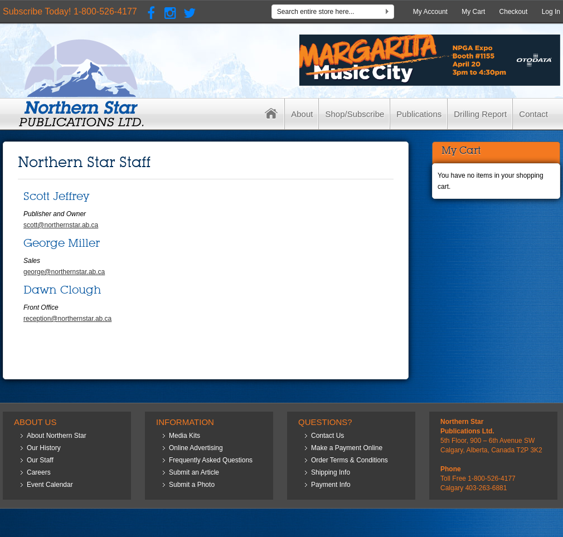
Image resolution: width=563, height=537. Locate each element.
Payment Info (331, 485)
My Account (430, 12)
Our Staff (40, 460)
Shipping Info (330, 472)
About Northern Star (56, 436)
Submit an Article (194, 472)
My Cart (473, 12)
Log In (551, 12)
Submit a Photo (192, 485)
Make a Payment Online (346, 448)
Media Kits (184, 436)
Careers (39, 472)
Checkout (513, 12)
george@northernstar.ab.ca (64, 272)
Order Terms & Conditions (349, 460)
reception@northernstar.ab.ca (67, 319)
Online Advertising (196, 448)
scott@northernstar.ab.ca (60, 225)
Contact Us (327, 436)
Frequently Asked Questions (211, 460)
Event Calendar (50, 485)
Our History (44, 448)
